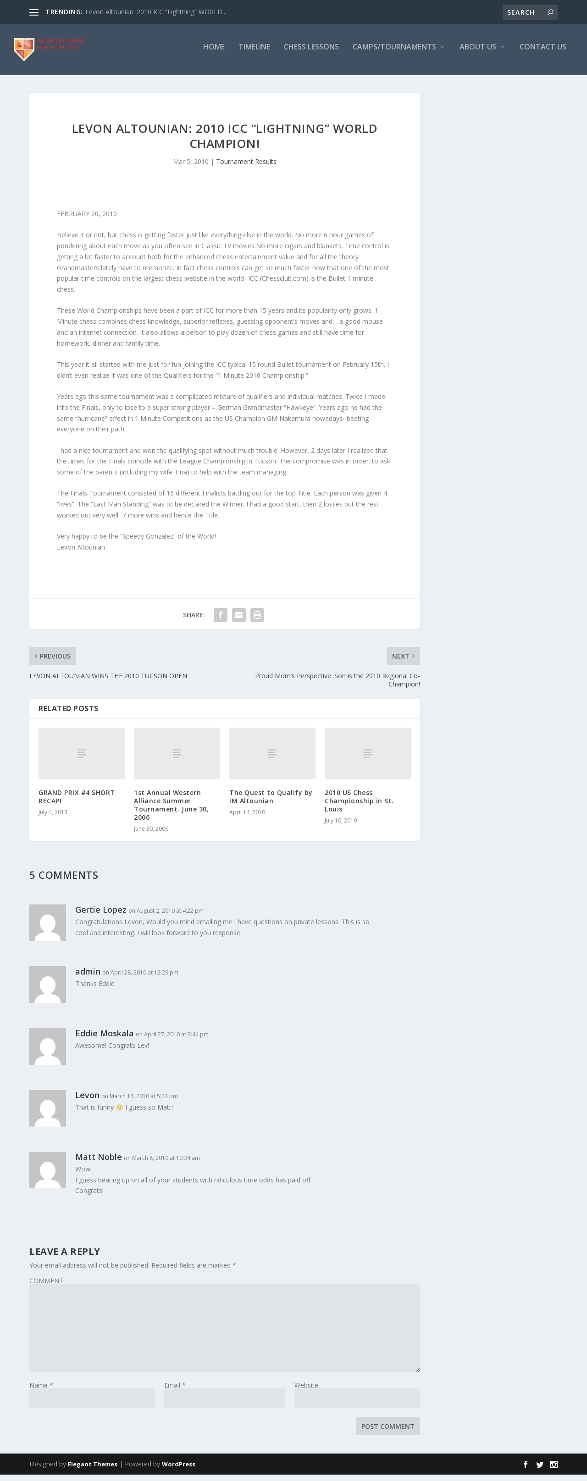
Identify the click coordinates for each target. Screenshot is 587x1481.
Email (175, 1391)
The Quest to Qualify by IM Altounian (271, 802)
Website (306, 1391)
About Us (478, 53)
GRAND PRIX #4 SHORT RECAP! (77, 802)
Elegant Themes (92, 1470)
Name (41, 1391)
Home (214, 53)
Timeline (254, 53)
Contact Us (543, 53)
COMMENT (46, 1286)
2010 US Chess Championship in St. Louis (359, 806)
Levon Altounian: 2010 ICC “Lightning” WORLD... (156, 11)
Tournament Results (246, 167)
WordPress (178, 1470)
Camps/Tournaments (394, 53)
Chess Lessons (311, 53)
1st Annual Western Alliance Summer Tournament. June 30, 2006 (171, 811)
